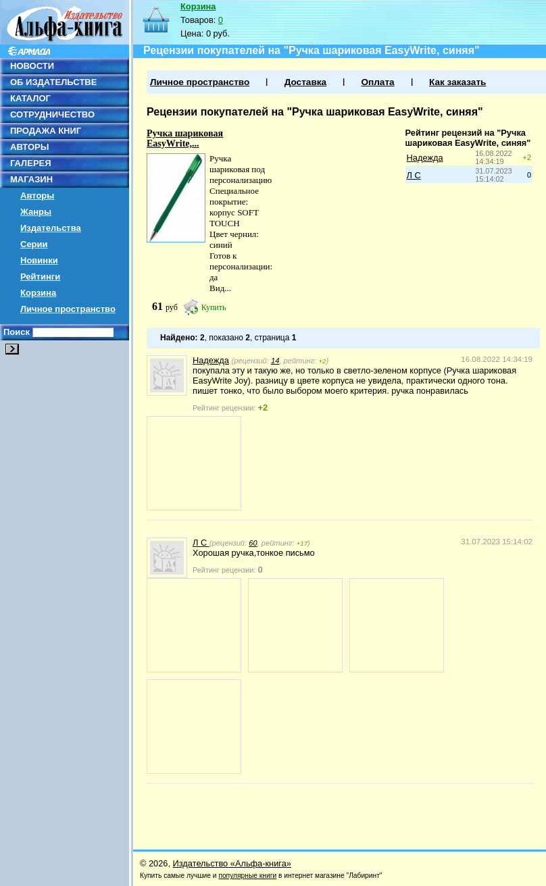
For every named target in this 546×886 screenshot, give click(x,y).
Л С (414, 175)
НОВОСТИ (32, 66)
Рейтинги (40, 276)
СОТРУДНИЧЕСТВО (52, 114)
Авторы (37, 195)
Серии (34, 244)
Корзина (38, 293)
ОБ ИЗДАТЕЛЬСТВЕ (53, 82)
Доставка (305, 82)
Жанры (35, 212)
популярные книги (247, 875)
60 (253, 543)
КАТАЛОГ (30, 98)
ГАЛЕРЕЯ (30, 163)
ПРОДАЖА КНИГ (45, 131)
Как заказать (457, 82)
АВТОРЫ (29, 147)
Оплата (377, 82)
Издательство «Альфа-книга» (232, 863)
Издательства (50, 228)
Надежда (425, 158)
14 (275, 361)
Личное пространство (68, 309)
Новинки (39, 260)
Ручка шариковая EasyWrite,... (185, 138)
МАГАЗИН (31, 179)
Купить (213, 307)
